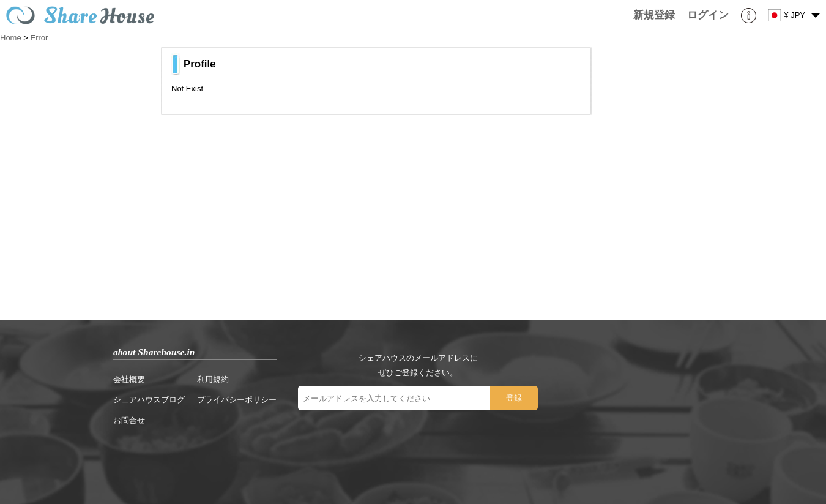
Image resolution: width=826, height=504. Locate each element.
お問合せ (129, 420)
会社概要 (129, 379)
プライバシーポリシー (237, 399)
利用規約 (213, 379)
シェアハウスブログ (149, 399)
